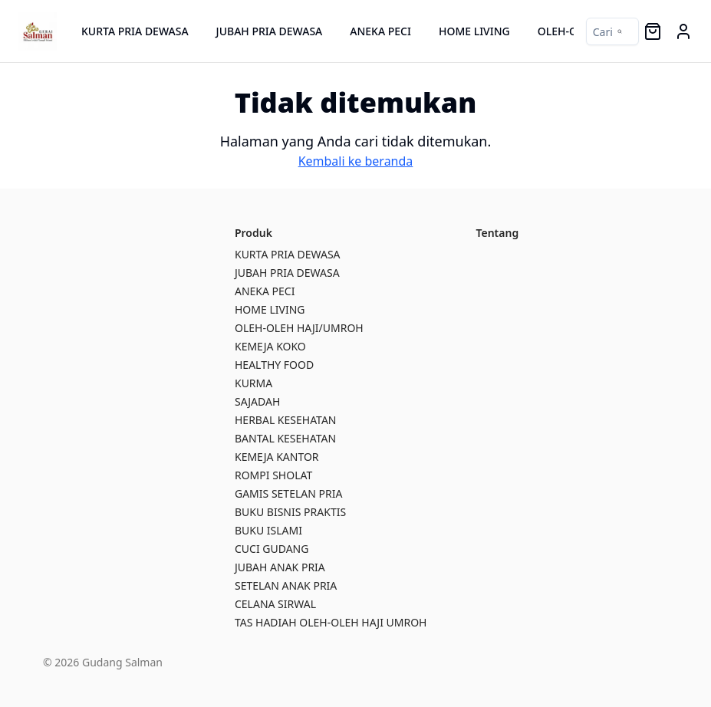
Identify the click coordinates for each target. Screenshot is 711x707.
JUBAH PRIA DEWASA (269, 31)
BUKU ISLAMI (268, 530)
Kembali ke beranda (355, 161)
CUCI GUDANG (271, 548)
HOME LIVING (474, 31)
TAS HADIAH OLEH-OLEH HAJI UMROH (331, 622)
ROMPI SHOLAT (273, 475)
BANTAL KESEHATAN (285, 438)
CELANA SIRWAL (275, 604)
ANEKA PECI (380, 31)
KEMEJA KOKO (270, 346)
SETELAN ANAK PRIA (286, 585)
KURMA (253, 383)
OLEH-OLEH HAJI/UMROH (299, 328)
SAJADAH (257, 401)
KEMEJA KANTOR (277, 456)
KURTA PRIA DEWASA (135, 31)
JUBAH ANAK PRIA (280, 567)
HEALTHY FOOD (274, 364)
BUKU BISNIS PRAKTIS (290, 512)
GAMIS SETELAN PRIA (288, 493)
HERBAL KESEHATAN (286, 420)
